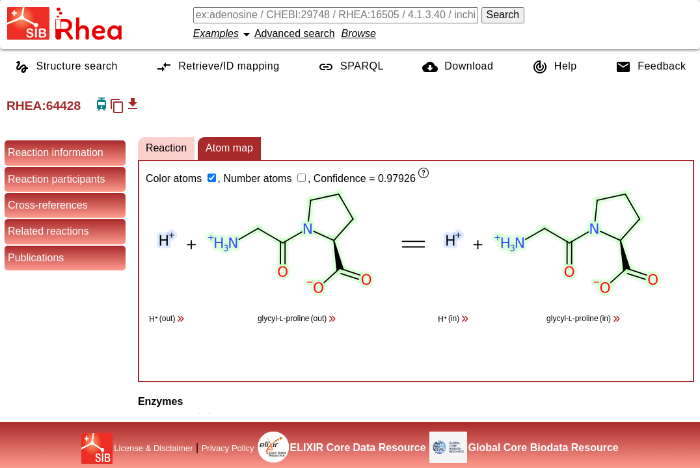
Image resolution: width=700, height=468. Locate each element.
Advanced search (294, 33)
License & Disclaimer (153, 448)
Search (503, 14)
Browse (359, 33)
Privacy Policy (228, 448)
